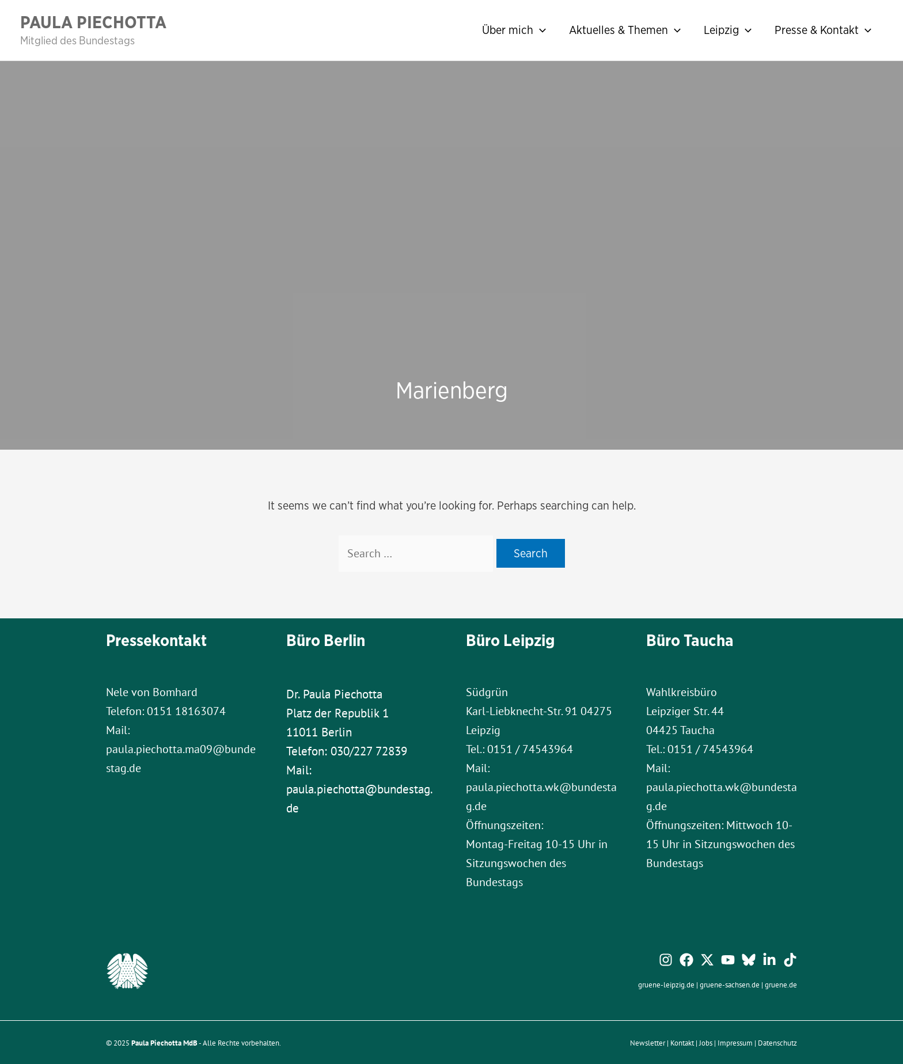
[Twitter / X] (707, 960)
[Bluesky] (749, 960)
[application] (539, 30)
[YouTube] (728, 960)
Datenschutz (777, 1043)
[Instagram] (666, 960)
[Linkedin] (769, 960)
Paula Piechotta (93, 21)
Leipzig (728, 30)
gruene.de (781, 984)
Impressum (735, 1043)
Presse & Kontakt (823, 30)
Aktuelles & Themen (625, 30)
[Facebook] (686, 960)
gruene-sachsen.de (730, 984)
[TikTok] (790, 960)
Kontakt (682, 1043)
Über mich (514, 30)
